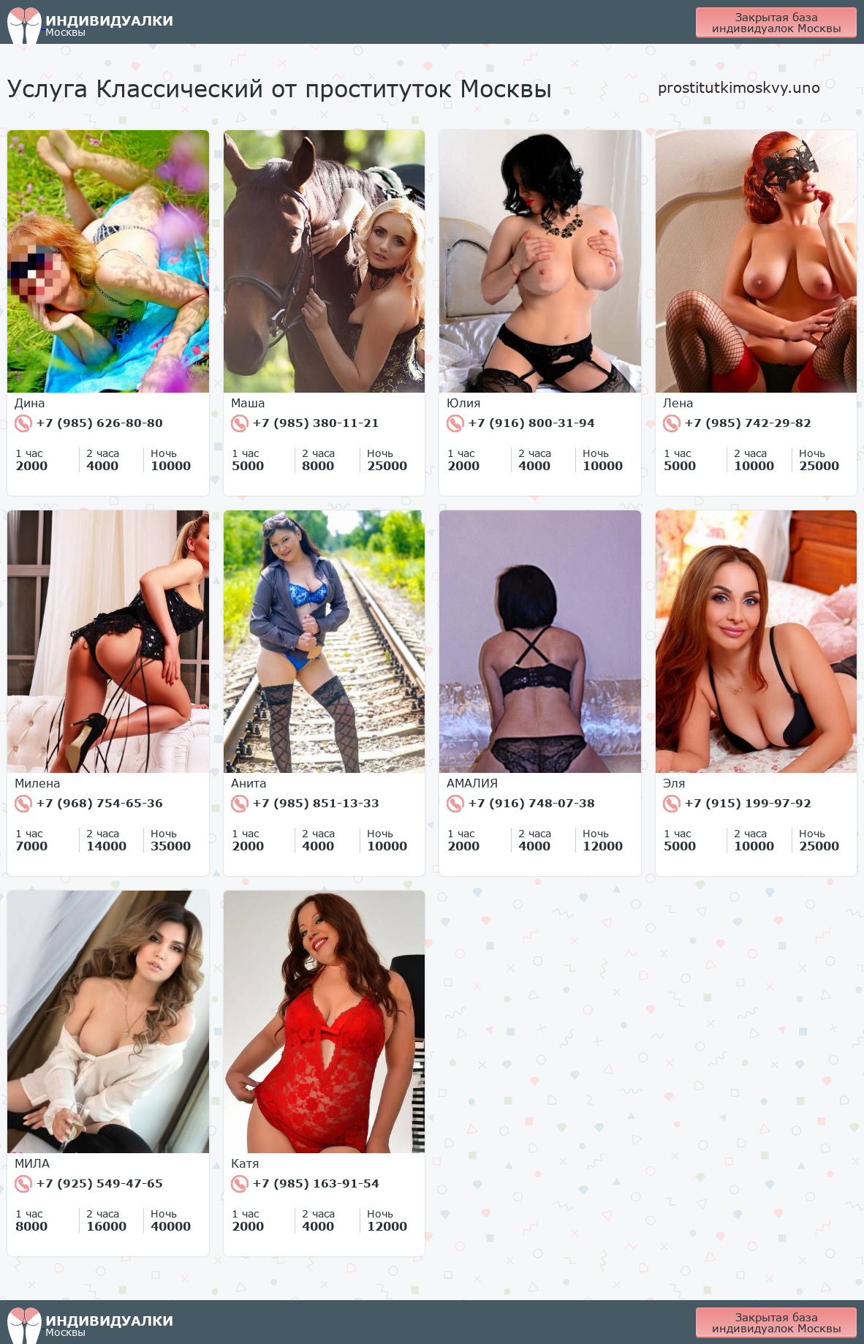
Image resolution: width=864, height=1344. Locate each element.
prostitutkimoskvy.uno (739, 87)
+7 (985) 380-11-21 (305, 423)
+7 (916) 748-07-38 (521, 803)
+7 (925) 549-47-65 (89, 1184)
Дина (30, 403)
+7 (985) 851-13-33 (305, 803)
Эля (674, 783)
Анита (249, 783)
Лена (678, 403)
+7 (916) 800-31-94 (521, 423)
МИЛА (32, 1163)
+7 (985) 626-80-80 (89, 423)
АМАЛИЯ (472, 783)
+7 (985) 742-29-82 (737, 423)
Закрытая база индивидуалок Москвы (776, 22)
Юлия (464, 403)
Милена (38, 783)
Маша (248, 403)
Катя (245, 1163)
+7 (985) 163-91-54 (305, 1184)
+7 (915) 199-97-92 (737, 803)
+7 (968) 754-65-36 (89, 803)
